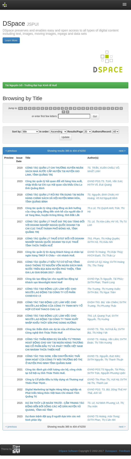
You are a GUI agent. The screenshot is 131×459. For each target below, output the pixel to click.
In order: (44, 131)
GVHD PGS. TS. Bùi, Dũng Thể (104, 389)
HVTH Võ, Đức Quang (99, 184)
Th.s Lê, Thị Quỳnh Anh (100, 208)
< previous (11, 150)
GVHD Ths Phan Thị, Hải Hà (103, 379)
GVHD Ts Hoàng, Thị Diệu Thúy (104, 252)
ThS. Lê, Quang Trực (98, 315)
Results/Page (75, 131)
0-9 (20, 108)
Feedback (124, 451)
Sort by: (16, 131)
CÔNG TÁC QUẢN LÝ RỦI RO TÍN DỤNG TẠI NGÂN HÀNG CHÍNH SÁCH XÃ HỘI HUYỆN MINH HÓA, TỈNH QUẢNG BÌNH (54, 198)
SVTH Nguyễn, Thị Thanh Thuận (105, 359)
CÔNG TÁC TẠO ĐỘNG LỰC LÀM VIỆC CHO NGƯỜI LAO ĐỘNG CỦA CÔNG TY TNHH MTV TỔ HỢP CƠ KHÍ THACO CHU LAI (54, 306)
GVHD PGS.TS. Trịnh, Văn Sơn (104, 181)
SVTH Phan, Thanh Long (101, 282)
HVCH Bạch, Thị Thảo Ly (101, 255)
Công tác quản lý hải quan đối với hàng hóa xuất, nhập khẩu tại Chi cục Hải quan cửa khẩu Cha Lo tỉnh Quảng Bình (53, 185)
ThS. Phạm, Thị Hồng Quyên (103, 238)
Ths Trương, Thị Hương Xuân (103, 288)
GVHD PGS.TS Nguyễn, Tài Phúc (105, 369)
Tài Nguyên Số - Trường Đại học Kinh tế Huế (31, 85)
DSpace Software (68, 451)
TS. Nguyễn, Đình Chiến (100, 194)
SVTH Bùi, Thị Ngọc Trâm (101, 292)
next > (122, 150)
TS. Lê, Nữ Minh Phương (101, 403)
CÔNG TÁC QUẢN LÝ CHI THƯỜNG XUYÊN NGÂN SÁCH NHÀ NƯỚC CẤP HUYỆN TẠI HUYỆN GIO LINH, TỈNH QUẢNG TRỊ (54, 171)
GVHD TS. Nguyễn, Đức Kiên (103, 356)
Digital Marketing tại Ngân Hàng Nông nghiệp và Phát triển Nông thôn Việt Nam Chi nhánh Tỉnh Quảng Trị (53, 393)
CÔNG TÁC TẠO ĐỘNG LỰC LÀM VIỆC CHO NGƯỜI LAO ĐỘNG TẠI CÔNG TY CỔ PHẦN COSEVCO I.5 (50, 292)
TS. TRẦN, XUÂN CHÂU (100, 167)
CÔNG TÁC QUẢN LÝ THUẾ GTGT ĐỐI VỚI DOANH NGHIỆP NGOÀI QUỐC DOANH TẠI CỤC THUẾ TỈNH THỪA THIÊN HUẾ (54, 242)
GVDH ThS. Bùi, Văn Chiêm (102, 302)
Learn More (11, 40)
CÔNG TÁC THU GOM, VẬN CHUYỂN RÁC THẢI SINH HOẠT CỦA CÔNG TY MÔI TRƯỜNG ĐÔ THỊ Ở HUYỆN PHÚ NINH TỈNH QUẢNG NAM (53, 359)
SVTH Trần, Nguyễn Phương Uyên (106, 373)
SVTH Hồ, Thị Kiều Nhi (100, 242)
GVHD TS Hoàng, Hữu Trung (103, 416)
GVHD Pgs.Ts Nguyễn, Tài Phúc (105, 278)
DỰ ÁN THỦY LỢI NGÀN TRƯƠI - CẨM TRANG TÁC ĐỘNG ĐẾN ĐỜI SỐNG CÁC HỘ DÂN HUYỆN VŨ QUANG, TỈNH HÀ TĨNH (54, 406)
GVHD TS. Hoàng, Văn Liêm (103, 339)
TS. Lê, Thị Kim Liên (98, 221)
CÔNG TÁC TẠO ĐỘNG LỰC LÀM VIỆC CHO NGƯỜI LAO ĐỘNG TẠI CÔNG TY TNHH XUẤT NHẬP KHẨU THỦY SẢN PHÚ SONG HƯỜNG (51, 319)
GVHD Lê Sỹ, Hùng (98, 262)
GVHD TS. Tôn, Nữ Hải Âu (102, 329)
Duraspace (111, 451)
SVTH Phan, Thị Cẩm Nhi (101, 419)
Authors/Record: (101, 131)
